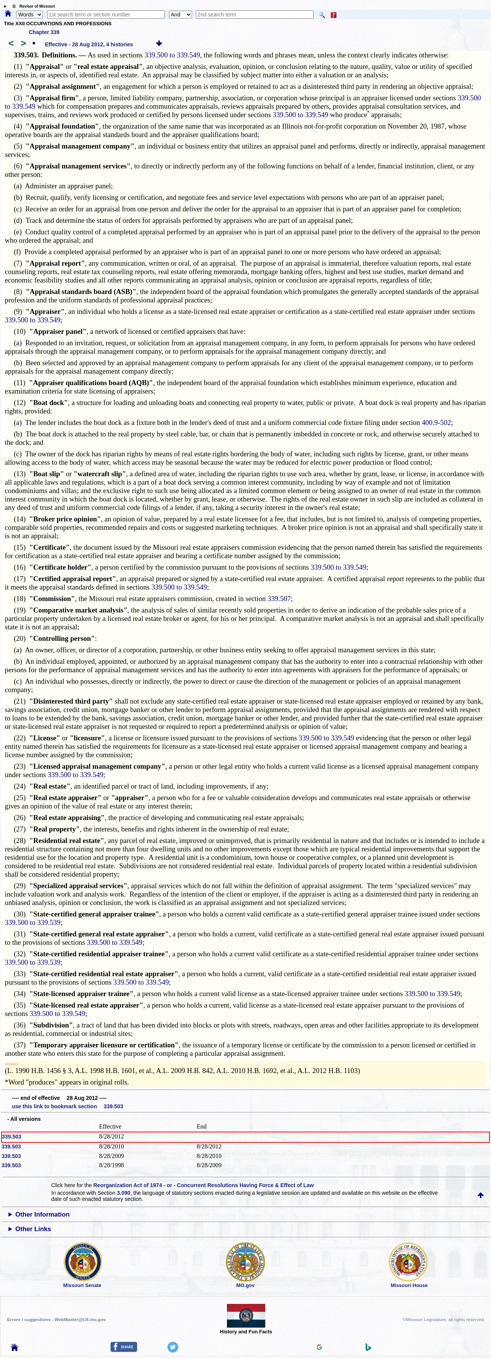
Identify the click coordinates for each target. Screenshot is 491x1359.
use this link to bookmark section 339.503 (67, 1106)
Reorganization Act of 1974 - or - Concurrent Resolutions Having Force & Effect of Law (203, 1185)
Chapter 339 (44, 32)
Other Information (42, 1214)
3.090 (123, 1193)
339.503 (11, 1137)
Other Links (33, 1229)
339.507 (279, 599)
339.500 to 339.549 (172, 55)
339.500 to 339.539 (33, 922)
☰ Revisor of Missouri (31, 6)
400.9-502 (436, 422)
